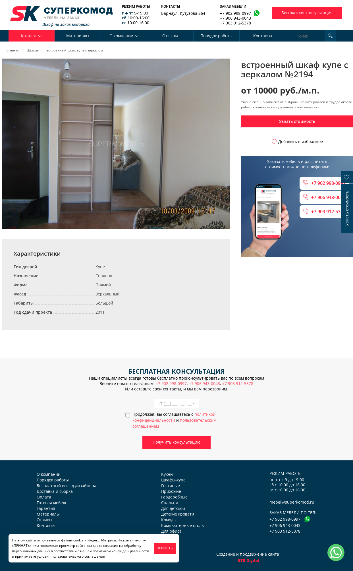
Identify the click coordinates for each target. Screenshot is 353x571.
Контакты (262, 35)
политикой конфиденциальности (121, 551)
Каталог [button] (31, 35)
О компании (49, 474)
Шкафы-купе (173, 480)
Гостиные (170, 485)
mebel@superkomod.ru (291, 502)
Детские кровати (177, 514)
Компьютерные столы (183, 525)
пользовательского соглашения (78, 556)
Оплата (44, 497)
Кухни (167, 474)
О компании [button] (124, 35)
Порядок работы (216, 35)
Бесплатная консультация (307, 12)
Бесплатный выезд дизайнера (66, 485)
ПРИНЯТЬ (165, 548)
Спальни (169, 502)
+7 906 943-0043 (235, 18)
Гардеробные (174, 497)
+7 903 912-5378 (235, 23)
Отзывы (170, 35)
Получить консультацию (177, 442)
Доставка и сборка (55, 491)
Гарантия (46, 508)
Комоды (168, 519)
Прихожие (171, 491)
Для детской (173, 508)
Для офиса (171, 531)
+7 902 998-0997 (235, 13)
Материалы (77, 35)
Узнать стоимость (297, 121)
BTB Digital (248, 560)
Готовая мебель (52, 502)
